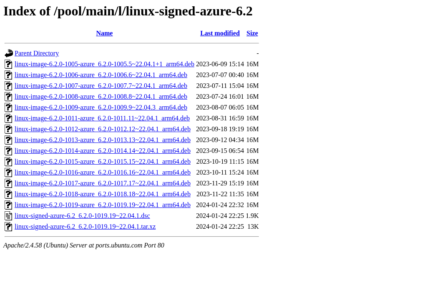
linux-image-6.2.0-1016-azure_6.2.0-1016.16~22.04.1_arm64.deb (103, 172)
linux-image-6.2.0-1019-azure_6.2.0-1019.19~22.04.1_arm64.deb (103, 204)
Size (252, 33)
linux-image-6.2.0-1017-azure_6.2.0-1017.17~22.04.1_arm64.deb (103, 183)
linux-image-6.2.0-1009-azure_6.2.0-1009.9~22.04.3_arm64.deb (101, 107)
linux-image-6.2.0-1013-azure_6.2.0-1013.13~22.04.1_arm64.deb (103, 139)
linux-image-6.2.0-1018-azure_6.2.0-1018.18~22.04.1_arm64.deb (103, 194)
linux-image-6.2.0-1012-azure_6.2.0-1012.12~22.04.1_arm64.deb (103, 128)
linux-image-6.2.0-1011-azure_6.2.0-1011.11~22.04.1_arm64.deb (102, 118)
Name (104, 33)
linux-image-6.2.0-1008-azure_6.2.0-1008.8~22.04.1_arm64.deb (101, 96)
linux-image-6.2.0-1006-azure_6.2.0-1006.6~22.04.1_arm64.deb (101, 74)
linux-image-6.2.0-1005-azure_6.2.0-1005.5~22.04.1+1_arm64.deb (104, 64)
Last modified (220, 33)
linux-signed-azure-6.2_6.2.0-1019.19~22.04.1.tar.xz (85, 226)
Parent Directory (37, 53)
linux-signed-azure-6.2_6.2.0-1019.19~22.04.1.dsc (82, 215)
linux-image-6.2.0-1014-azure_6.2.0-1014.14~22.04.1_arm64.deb (103, 150)
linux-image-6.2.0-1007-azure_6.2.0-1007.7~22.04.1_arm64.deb (101, 85)
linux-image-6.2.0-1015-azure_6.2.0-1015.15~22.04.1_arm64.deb (103, 161)
